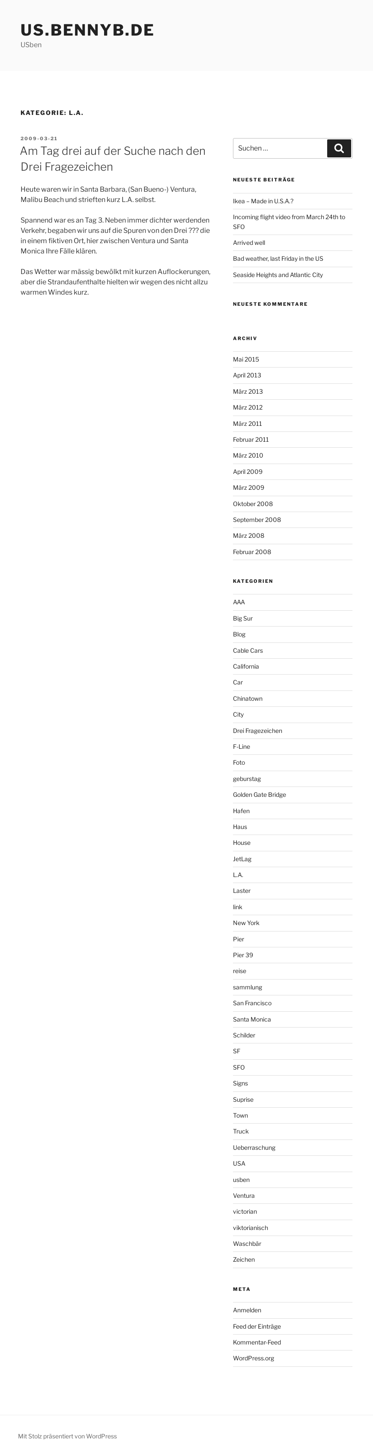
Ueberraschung (254, 1147)
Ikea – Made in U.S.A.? (263, 201)
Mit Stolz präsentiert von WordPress (67, 1436)
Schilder (244, 1035)
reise (239, 970)
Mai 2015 (246, 359)
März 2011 (247, 423)
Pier (238, 939)
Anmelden (247, 1310)
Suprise (243, 1099)
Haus (240, 826)
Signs (240, 1083)
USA (239, 1163)
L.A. (238, 874)
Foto (239, 762)
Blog (239, 634)
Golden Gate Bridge (259, 794)
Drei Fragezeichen (257, 730)
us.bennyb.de (88, 30)
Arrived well (249, 242)
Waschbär (247, 1243)
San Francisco (252, 1003)
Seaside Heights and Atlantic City (278, 274)
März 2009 (248, 487)
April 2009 (248, 471)
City (238, 714)
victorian (245, 1211)
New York (246, 922)
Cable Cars (248, 650)
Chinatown (248, 698)
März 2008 (248, 535)
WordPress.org (253, 1358)
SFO (239, 1067)
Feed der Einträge (257, 1326)
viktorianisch (250, 1227)
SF (236, 1051)
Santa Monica (252, 1019)
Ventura (244, 1195)
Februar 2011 (251, 439)
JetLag (242, 858)
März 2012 (248, 407)
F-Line (241, 746)
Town (240, 1115)
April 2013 (247, 375)
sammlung (247, 987)
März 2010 (248, 455)
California (246, 666)
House (242, 842)
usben (241, 1179)
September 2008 (257, 519)
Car (238, 682)
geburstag (247, 778)
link (237, 906)
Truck (241, 1131)
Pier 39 (243, 955)
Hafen (241, 810)
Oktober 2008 (253, 503)
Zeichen (244, 1259)
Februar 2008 (252, 551)
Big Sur (243, 618)
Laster (242, 890)
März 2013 (248, 391)
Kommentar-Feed (257, 1342)
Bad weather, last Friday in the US (278, 258)
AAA (239, 602)
